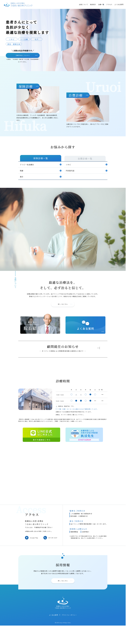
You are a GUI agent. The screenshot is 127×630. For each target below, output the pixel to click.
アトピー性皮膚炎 (27, 165)
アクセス (109, 4)
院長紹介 (93, 4)
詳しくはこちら (65, 307)
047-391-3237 (52, 541)
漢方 (22, 179)
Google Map (34, 541)
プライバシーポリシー (69, 619)
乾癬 (22, 172)
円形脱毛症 (70, 172)
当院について (83, 4)
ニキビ (68, 165)
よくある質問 (118, 4)
